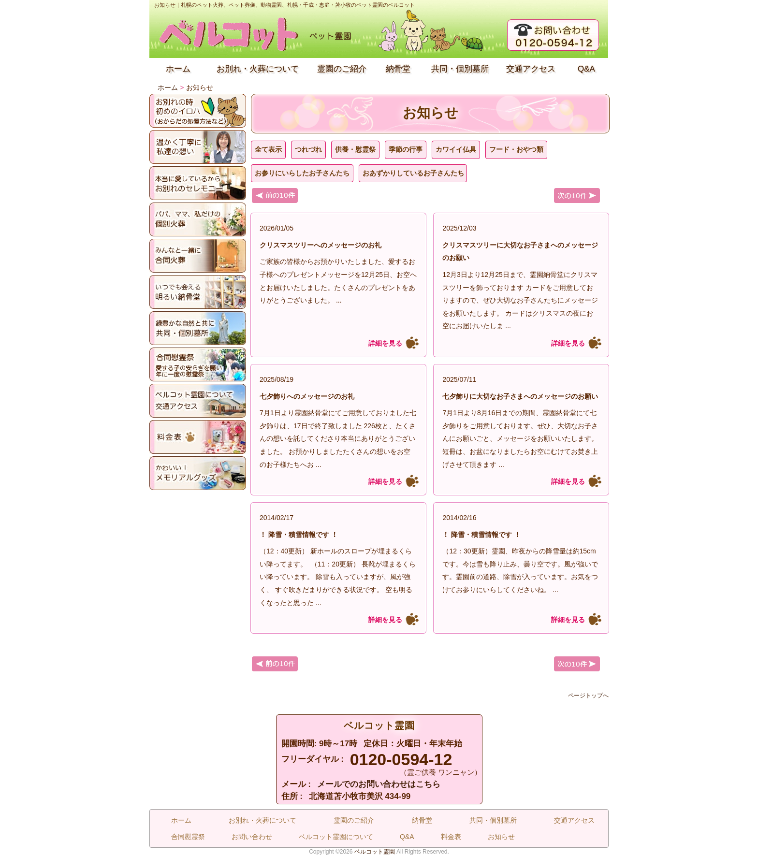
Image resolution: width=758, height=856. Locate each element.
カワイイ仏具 (456, 149)
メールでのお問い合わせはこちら (378, 784)
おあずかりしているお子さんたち (413, 173)
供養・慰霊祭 (355, 149)
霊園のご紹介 (341, 68)
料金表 (451, 837)
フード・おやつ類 (516, 149)
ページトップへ (588, 695)
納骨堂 (398, 68)
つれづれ (308, 149)
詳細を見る (385, 343)
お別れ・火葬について (258, 68)
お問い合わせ (252, 837)
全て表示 (268, 149)
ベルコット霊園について (336, 837)
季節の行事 (406, 149)
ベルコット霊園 (374, 851)
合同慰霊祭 (188, 837)
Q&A (586, 68)
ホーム (178, 68)
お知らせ (501, 837)
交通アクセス (530, 68)
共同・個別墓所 (460, 68)
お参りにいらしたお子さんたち (302, 173)
